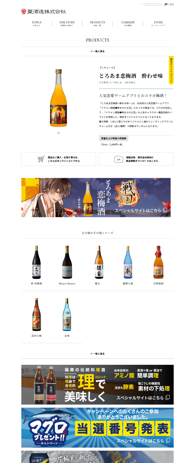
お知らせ (127, 427)
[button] (59, 133)
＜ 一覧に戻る (97, 51)
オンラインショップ (132, 439)
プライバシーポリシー (159, 439)
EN (172, 4)
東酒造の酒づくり (157, 427)
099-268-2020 (31, 435)
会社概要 (127, 431)
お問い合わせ (155, 431)
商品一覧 (127, 435)
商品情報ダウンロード (159, 435)
